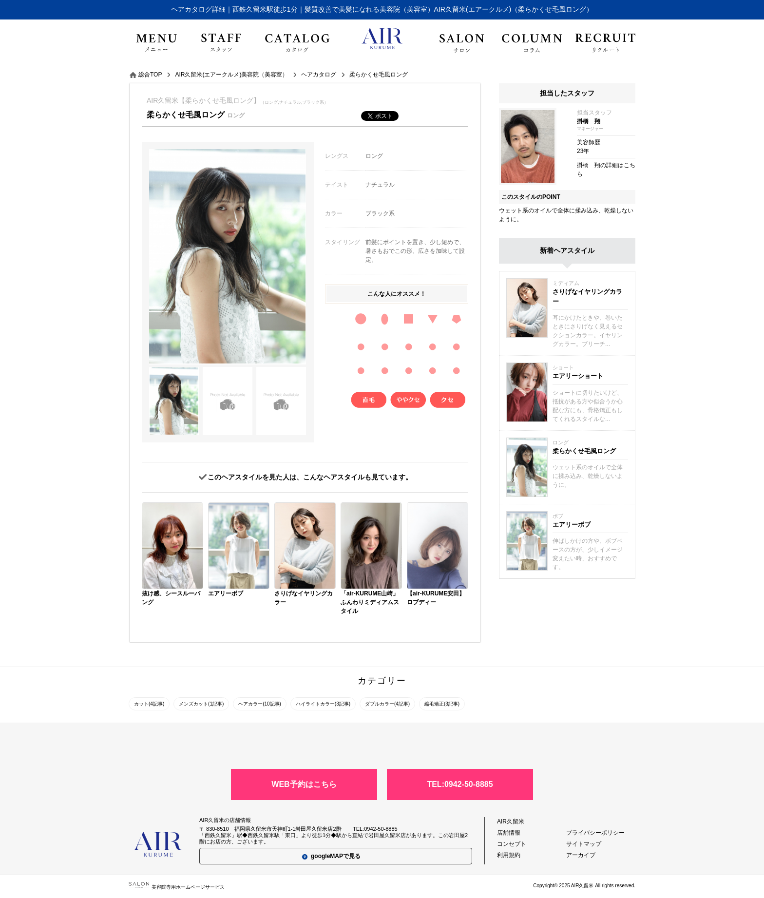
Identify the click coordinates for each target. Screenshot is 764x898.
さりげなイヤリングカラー (587, 296)
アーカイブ (580, 855)
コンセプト (511, 844)
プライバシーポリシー (595, 832)
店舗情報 (508, 832)
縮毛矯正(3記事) (441, 704)
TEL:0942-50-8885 (460, 784)
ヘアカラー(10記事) (259, 704)
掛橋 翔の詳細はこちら (606, 169)
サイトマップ (583, 844)
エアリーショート (578, 376)
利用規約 (508, 855)
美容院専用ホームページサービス (177, 887)
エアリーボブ (572, 524)
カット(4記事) (149, 704)
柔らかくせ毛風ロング (584, 451)
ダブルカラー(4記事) (387, 704)
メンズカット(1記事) (201, 704)
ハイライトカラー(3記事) (323, 704)
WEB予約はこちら (303, 784)
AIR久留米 (510, 821)
